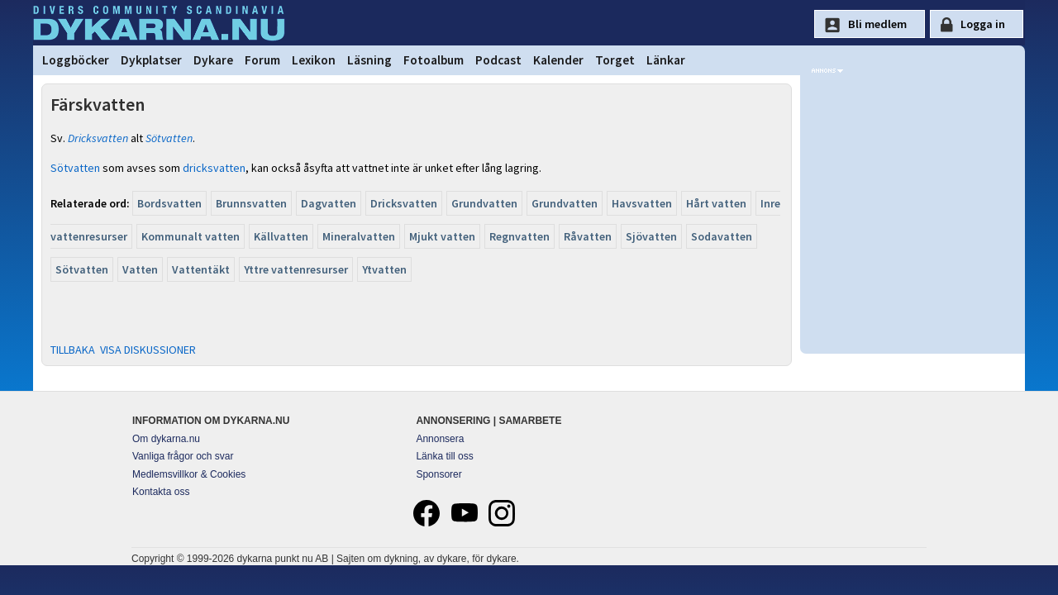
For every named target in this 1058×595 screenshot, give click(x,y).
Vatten (140, 269)
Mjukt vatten (442, 236)
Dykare (213, 60)
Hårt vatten (716, 203)
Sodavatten (721, 236)
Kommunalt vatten (190, 236)
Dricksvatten (98, 138)
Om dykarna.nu (166, 439)
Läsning (369, 60)
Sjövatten (651, 236)
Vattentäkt (201, 269)
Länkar (665, 60)
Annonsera (440, 439)
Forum (262, 60)
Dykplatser (151, 60)
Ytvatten (384, 269)
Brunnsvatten (251, 203)
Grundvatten (484, 203)
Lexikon (314, 60)
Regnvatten (519, 236)
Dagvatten (328, 203)
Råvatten (588, 236)
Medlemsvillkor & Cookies (188, 474)
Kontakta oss (160, 491)
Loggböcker (75, 60)
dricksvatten (214, 167)
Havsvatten (642, 203)
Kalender (558, 60)
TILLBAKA (72, 349)
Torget (615, 60)
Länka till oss (444, 456)
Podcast (498, 60)
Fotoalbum (433, 60)
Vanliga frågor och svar (183, 456)
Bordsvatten (169, 203)
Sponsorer (438, 474)
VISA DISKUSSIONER (148, 349)
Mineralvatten (358, 236)
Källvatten (281, 236)
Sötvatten (169, 138)
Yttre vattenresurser (296, 269)
